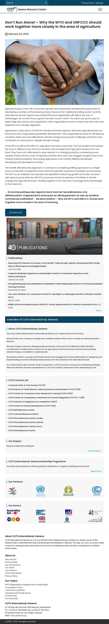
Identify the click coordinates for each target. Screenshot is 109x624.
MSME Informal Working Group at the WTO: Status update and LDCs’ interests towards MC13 (51, 304)
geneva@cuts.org (19, 612)
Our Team (9, 567)
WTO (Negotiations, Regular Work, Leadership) (26, 584)
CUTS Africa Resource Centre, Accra (25, 426)
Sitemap (99, 3)
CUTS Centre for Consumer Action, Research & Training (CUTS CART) (40, 393)
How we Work (11, 562)
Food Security (11, 598)
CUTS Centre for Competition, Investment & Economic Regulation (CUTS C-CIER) (46, 397)
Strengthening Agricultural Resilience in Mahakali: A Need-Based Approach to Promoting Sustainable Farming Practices (55, 285)
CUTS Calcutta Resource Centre (23, 414)
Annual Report (95, 451)
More (99, 310)
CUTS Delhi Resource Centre (21, 410)
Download (15, 212)
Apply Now (96, 471)
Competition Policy (13, 587)
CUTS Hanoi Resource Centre (21, 430)
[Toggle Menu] (100, 9)
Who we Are (10, 559)
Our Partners (11, 570)
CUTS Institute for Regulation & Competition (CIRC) (32, 401)
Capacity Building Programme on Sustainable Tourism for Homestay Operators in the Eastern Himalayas (48, 275)
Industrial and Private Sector (18, 593)
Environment (11, 595)
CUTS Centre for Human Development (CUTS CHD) (32, 405)
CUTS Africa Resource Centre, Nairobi (25, 422)
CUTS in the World (13, 573)
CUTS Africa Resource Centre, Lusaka (25, 418)
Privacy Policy (87, 3)
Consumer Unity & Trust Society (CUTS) (26, 385)
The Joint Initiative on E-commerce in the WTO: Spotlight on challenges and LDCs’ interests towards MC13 (54, 296)
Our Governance (13, 565)
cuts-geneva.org (18, 615)
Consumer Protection (15, 590)
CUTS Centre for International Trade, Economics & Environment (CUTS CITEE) (44, 389)
